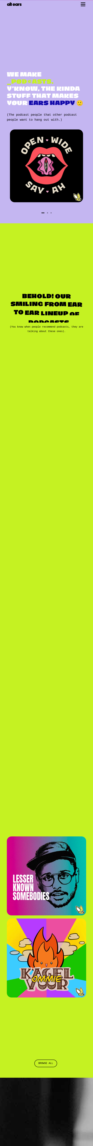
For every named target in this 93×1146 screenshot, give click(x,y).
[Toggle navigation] (83, 4)
